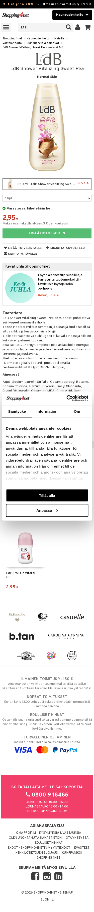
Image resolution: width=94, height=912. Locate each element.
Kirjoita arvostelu (65, 248)
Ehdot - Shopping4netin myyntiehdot (39, 848)
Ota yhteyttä (77, 838)
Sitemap (66, 893)
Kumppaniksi (72, 853)
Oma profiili (26, 833)
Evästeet (81, 848)
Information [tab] (47, 411)
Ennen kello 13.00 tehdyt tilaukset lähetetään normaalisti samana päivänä (47, 702)
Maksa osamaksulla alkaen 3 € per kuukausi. (36, 223)
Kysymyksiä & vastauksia (60, 833)
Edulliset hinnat (49, 843)
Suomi (47, 900)
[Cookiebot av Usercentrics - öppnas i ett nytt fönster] (67, 398)
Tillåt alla (47, 495)
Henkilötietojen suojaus (37, 853)
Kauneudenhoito (38, 39)
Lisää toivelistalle (23, 248)
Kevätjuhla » (48, 295)
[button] (87, 27)
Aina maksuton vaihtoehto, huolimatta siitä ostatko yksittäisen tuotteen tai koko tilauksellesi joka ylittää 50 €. (47, 684)
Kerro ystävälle (20, 254)
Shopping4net (12, 39)
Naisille (59, 39)
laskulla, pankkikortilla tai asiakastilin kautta (47, 743)
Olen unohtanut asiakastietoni (35, 838)
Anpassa (47, 510)
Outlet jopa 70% (18, 4)
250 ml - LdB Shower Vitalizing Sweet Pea (47, 184)
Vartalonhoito (12, 43)
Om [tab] (77, 411)
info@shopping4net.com (47, 811)
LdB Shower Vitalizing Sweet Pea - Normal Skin (33, 48)
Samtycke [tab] (17, 411)
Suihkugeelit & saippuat (43, 43)
